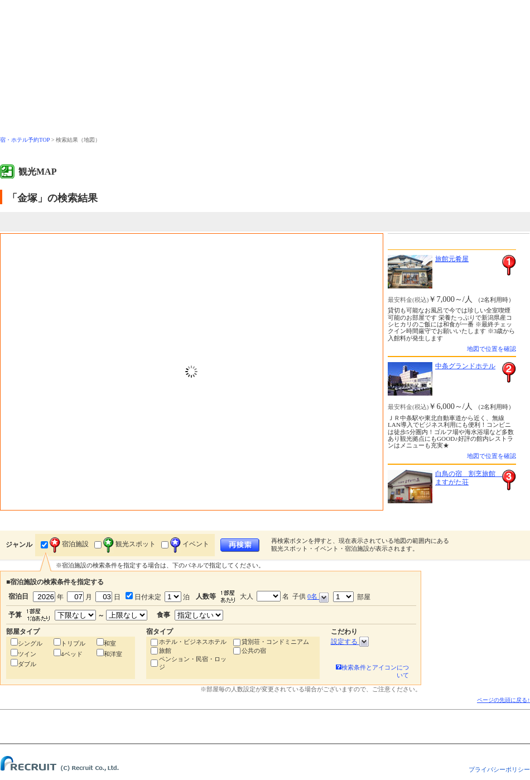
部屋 (351, 596)
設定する (350, 642)
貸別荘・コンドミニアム (275, 641)
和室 (110, 643)
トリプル (73, 643)
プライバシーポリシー (499, 769)
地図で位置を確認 (491, 348)
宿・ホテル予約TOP (25, 140)
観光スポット (129, 544)
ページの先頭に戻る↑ (503, 700)
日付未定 (147, 597)
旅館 (165, 650)
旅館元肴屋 (452, 259)
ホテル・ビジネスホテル (193, 641)
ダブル (27, 664)
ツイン (27, 654)
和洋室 (113, 654)
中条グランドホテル (465, 366)
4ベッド (72, 654)
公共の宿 (254, 650)
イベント (189, 544)
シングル (30, 643)
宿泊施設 (69, 544)
